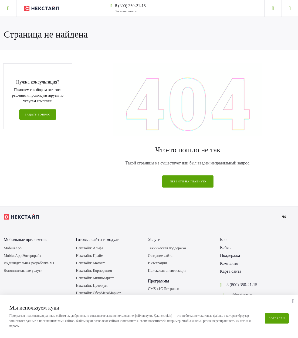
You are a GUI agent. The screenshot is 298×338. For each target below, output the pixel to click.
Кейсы (225, 247)
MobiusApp (12, 248)
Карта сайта (230, 271)
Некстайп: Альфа (89, 248)
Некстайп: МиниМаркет (95, 278)
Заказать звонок (126, 11)
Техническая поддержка (167, 248)
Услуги (154, 239)
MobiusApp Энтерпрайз (22, 256)
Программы (158, 281)
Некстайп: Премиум (92, 285)
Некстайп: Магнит (90, 263)
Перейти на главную (188, 181)
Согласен (276, 318)
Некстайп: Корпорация (94, 270)
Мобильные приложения (25, 239)
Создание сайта (160, 256)
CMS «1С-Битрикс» (163, 289)
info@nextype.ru (239, 294)
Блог (224, 239)
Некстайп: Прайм (89, 256)
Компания (229, 263)
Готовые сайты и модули (98, 239)
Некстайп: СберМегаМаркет (98, 293)
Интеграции (157, 263)
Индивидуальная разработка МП (29, 263)
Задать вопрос (37, 114)
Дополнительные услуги (23, 270)
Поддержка (230, 255)
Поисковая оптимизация (167, 270)
